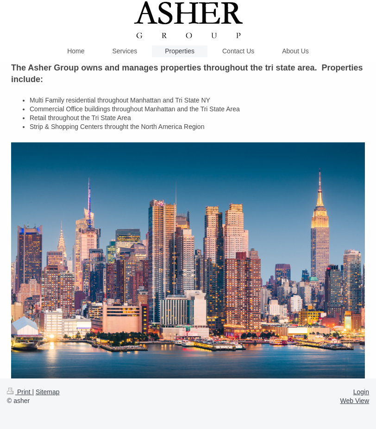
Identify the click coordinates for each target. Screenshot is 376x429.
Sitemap (47, 392)
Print (19, 392)
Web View (354, 400)
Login (361, 392)
